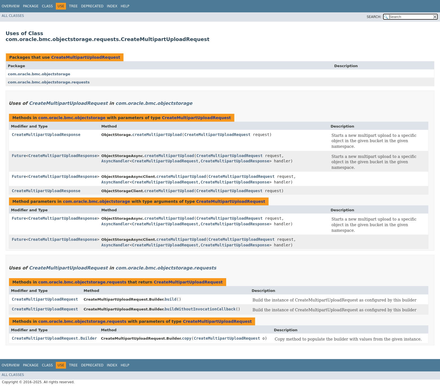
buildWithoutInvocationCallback (200, 309)
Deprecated (92, 6)
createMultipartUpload (157, 134)
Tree (73, 6)
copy (186, 338)
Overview (11, 6)
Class (47, 6)
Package (30, 6)
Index (112, 6)
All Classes (13, 16)
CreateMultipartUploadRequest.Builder (54, 338)
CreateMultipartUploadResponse (46, 134)
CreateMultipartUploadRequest (85, 57)
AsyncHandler (115, 161)
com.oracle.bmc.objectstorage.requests (49, 82)
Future (19, 155)
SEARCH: (374, 17)
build (171, 299)
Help (125, 6)
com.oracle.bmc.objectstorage (39, 74)
